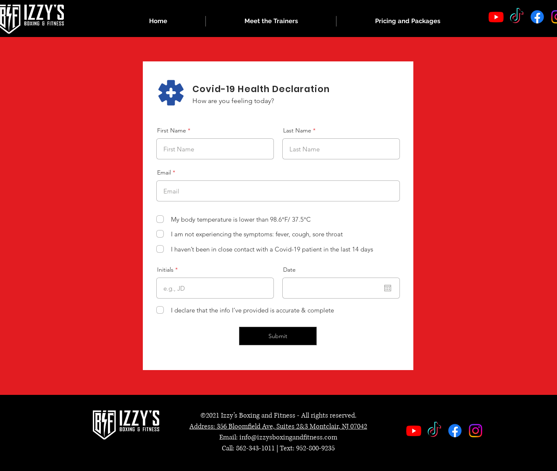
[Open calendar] (387, 288)
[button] (271, 21)
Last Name (297, 130)
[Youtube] (496, 17)
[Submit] (278, 336)
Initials (165, 270)
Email (164, 172)
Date (289, 270)
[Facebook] (537, 17)
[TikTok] (516, 17)
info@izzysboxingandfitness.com (288, 437)
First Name (171, 130)
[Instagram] (475, 430)
